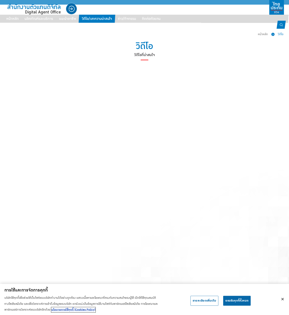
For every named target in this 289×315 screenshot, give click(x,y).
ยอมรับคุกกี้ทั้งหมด (236, 302)
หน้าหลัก (263, 34)
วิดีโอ (280, 34)
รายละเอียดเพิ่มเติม (204, 302)
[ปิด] (282, 300)
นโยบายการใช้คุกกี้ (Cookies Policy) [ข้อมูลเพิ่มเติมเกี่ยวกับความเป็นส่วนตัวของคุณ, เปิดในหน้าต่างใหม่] (73, 311)
